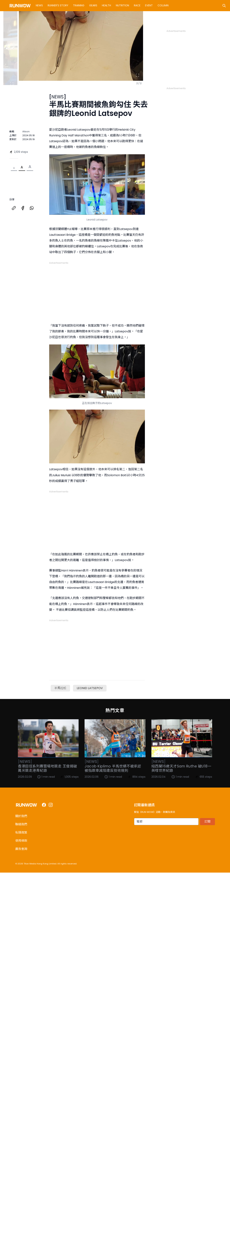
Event (149, 5)
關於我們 (21, 816)
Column (163, 5)
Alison (26, 131)
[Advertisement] (194, 56)
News (39, 5)
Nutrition (122, 5)
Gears (93, 5)
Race (137, 5)
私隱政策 (21, 832)
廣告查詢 (21, 849)
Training (78, 5)
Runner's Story (58, 5)
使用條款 (21, 841)
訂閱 (207, 821)
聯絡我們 (21, 824)
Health (106, 5)
